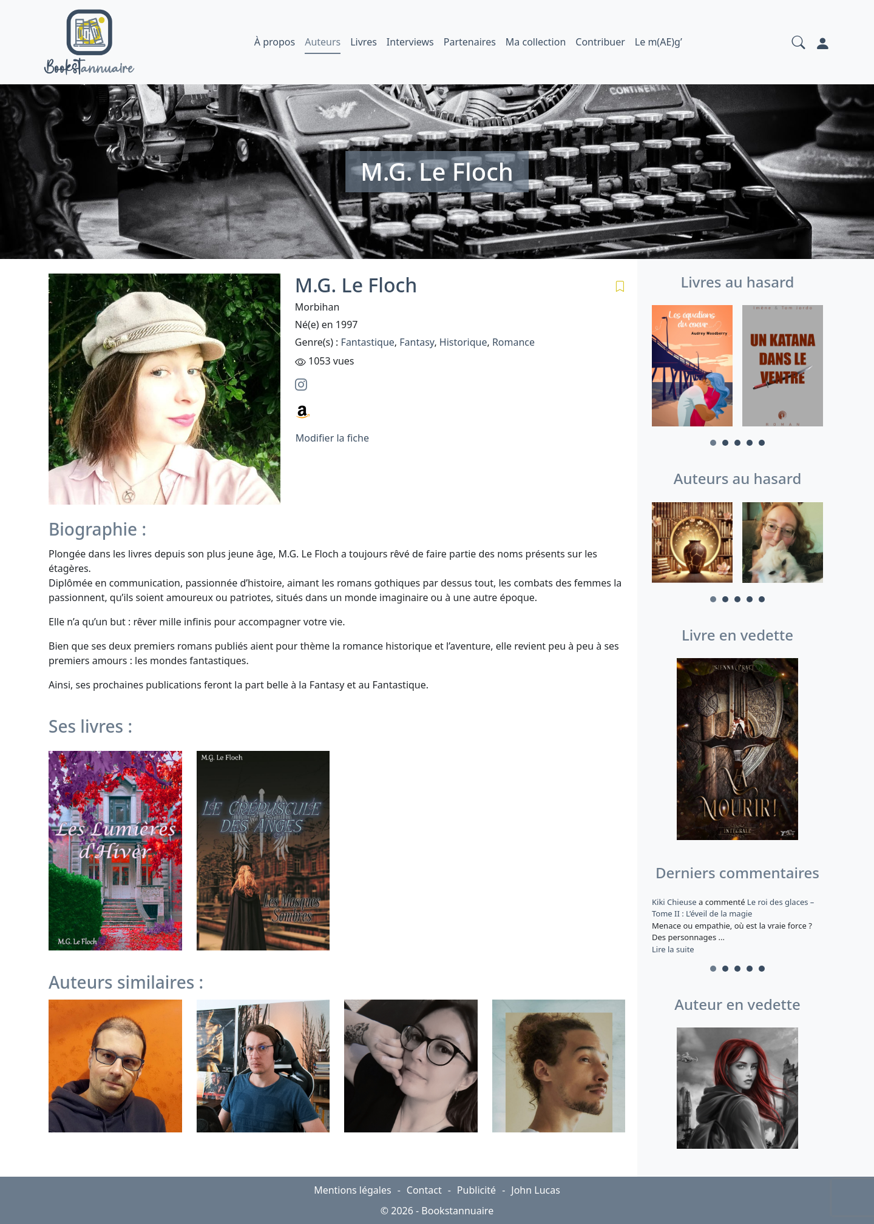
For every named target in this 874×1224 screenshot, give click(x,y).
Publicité (476, 1190)
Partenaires (470, 42)
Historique (463, 342)
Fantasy (416, 342)
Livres (363, 42)
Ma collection (536, 42)
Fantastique (368, 342)
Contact (424, 1190)
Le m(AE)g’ (658, 42)
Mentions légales (352, 1190)
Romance (513, 342)
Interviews (410, 42)
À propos (274, 42)
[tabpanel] (692, 367)
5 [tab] (762, 443)
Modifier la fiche (332, 438)
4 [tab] (750, 443)
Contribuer (600, 42)
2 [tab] (725, 443)
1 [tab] (713, 443)
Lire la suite (673, 949)
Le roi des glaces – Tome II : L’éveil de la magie (733, 908)
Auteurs (322, 42)
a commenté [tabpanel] (737, 925)
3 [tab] (737, 443)
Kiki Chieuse (675, 901)
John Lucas (535, 1190)
